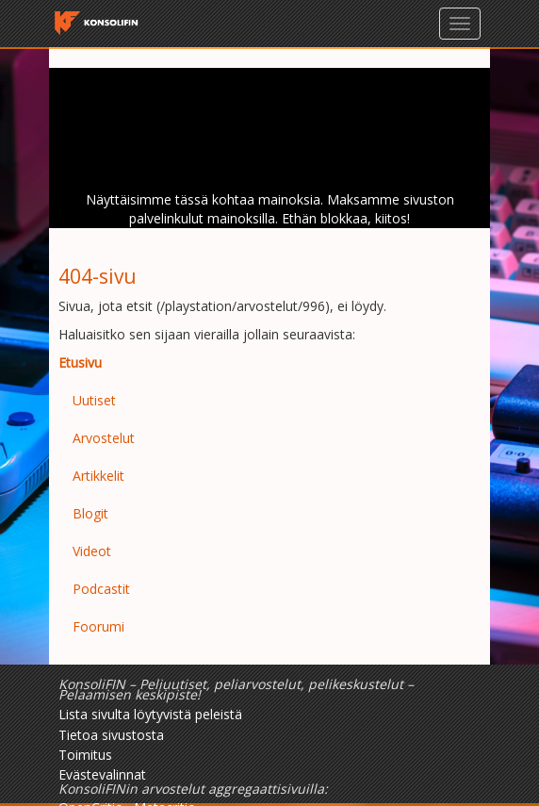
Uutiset (94, 400)
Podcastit (101, 589)
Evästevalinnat (102, 774)
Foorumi (98, 626)
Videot (92, 551)
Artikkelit (98, 476)
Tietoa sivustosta (111, 735)
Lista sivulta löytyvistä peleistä (150, 714)
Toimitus (85, 755)
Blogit (90, 513)
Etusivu (80, 362)
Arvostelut (104, 438)
